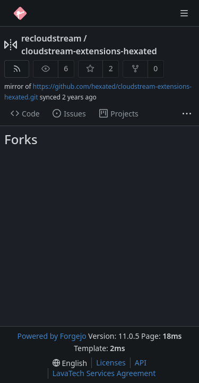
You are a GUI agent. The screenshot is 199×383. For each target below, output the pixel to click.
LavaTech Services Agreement (104, 373)
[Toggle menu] (184, 13)
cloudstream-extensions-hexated (89, 51)
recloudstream (51, 38)
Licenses (111, 362)
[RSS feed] (16, 69)
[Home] (20, 13)
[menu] (70, 363)
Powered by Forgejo (51, 336)
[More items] (187, 114)
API (140, 362)
